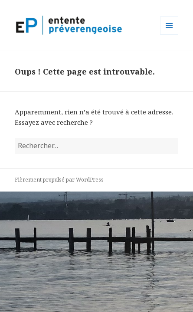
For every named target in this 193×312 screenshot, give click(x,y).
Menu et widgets (169, 34)
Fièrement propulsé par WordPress (59, 179)
